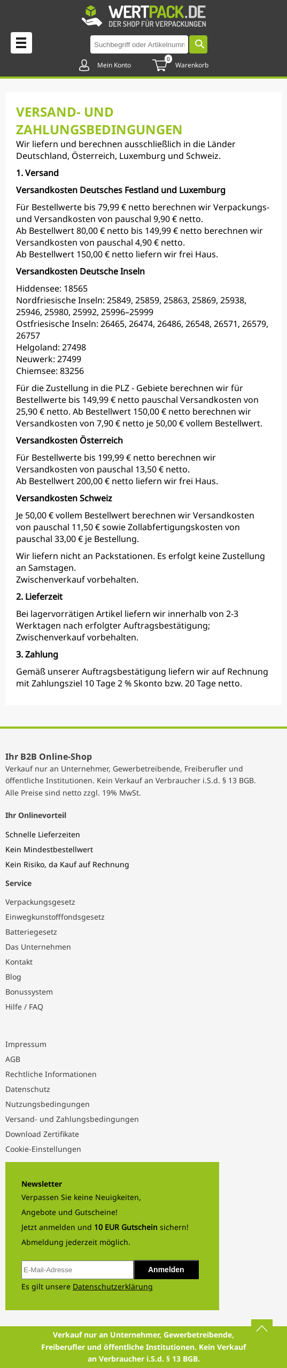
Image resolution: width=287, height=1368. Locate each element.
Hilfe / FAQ (24, 1007)
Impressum (25, 1044)
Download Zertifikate (42, 1134)
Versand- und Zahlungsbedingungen (72, 1119)
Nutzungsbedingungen (47, 1104)
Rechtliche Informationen (51, 1074)
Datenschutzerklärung (113, 1286)
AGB (12, 1059)
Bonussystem (29, 992)
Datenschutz (27, 1089)
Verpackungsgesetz (40, 902)
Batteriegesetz (31, 932)
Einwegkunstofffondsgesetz (55, 917)
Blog (13, 977)
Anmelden (166, 1269)
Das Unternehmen (38, 947)
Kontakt (19, 962)
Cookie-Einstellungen (43, 1149)
